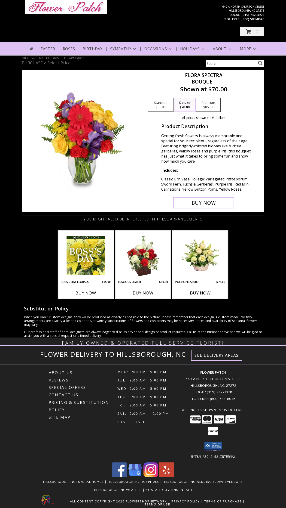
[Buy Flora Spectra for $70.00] (203, 202)
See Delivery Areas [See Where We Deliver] (217, 355)
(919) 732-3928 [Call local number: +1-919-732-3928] (252, 14)
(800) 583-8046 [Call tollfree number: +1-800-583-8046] (252, 19)
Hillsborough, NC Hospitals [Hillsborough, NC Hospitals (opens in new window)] (133, 481)
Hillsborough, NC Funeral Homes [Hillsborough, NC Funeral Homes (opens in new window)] (73, 481)
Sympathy (123, 48)
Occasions (158, 48)
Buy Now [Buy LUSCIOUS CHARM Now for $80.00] (143, 293)
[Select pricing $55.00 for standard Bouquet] (160, 105)
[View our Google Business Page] (135, 476)
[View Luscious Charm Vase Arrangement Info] (143, 255)
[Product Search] (231, 63)
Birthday (93, 48)
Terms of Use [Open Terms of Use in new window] (157, 504)
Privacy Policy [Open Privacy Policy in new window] (185, 501)
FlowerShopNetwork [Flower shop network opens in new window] (146, 501)
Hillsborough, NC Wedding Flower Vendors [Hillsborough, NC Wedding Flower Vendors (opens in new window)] (203, 481)
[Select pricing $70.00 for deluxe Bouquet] (184, 105)
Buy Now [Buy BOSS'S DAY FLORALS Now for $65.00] (85, 293)
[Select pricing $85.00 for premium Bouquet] (208, 105)
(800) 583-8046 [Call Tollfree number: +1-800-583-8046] (222, 398)
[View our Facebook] (119, 476)
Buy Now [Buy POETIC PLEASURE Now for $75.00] (200, 293)
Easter (48, 48)
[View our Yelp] (166, 476)
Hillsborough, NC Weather (117, 489)
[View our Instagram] (150, 476)
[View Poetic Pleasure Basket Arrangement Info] (200, 255)
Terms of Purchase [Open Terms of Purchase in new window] (223, 501)
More (248, 48)
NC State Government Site (169, 489)
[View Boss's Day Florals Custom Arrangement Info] (86, 255)
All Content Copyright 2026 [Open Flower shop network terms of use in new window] (97, 501)
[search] (260, 63)
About (222, 48)
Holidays (192, 48)
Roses (69, 48)
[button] (252, 31)
